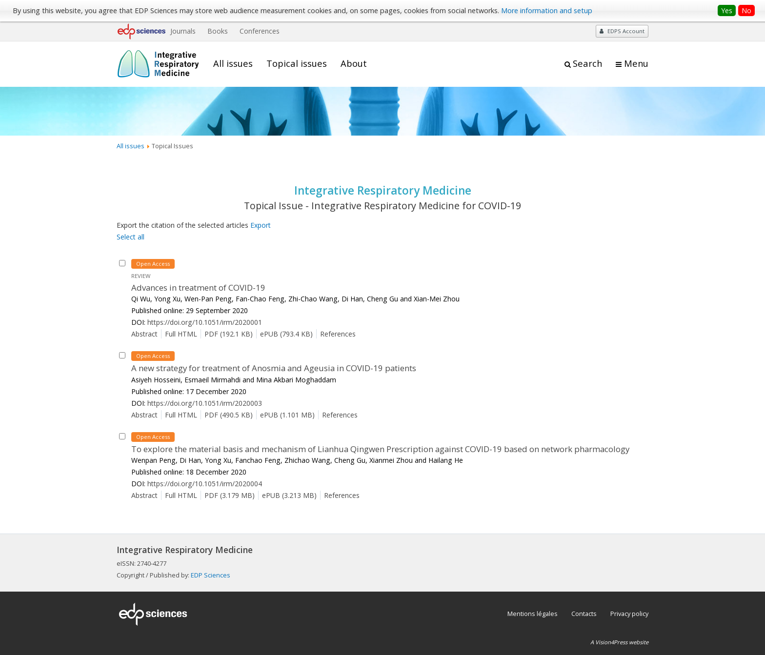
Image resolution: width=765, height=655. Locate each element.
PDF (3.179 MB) (229, 495)
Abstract (144, 333)
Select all (130, 236)
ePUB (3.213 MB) (289, 495)
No (746, 10)
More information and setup (546, 10)
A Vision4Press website (619, 642)
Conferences (260, 31)
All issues (233, 63)
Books (217, 31)
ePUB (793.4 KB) (286, 333)
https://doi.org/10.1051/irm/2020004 (204, 483)
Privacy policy (629, 613)
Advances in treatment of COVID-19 (198, 287)
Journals (183, 31)
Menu (636, 63)
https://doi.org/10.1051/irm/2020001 (204, 322)
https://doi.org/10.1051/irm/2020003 (204, 403)
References (338, 333)
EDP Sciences (210, 575)
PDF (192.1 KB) (228, 333)
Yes (726, 10)
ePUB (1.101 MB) (287, 414)
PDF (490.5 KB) (228, 414)
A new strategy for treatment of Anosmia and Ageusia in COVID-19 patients (273, 368)
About (354, 63)
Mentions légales (532, 613)
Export (260, 225)
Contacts (584, 613)
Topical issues (296, 63)
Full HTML (181, 333)
